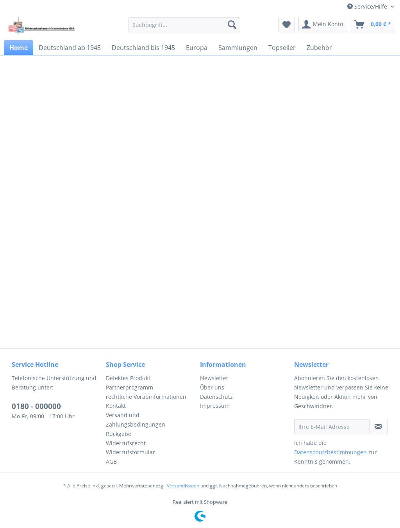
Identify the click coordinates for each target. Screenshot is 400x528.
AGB (111, 461)
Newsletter (214, 378)
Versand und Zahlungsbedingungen (135, 419)
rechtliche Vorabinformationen (146, 396)
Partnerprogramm (129, 387)
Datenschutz (216, 396)
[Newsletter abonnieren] (378, 426)
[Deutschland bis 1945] (143, 47)
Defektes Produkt (128, 378)
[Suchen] (232, 24)
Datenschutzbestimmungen (330, 452)
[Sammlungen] (238, 47)
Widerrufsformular (130, 452)
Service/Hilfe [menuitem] (368, 6)
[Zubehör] (319, 47)
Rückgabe (118, 433)
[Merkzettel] (286, 24)
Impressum (215, 405)
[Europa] (196, 47)
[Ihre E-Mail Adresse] (332, 426)
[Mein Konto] (322, 24)
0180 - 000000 (36, 406)
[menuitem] (185, 24)
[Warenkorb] (373, 24)
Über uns (212, 387)
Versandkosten (183, 485)
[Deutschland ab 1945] (69, 47)
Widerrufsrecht (126, 443)
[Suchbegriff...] (185, 24)
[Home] (18, 47)
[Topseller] (282, 47)
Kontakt (116, 405)
